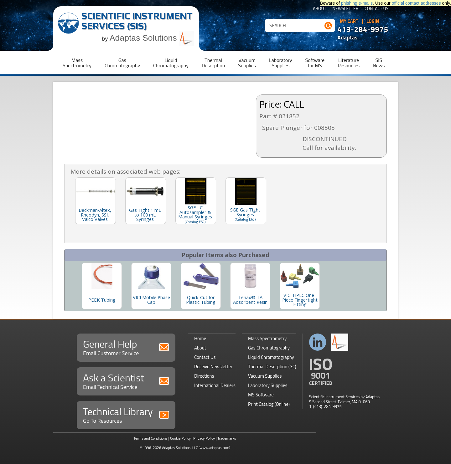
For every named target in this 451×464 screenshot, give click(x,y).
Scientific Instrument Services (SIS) (137, 20)
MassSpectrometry (77, 62)
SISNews (379, 62)
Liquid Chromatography (271, 357)
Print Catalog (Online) (269, 404)
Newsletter (346, 9)
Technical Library (126, 414)
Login (372, 21)
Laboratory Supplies (267, 385)
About (319, 9)
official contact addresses (416, 3)
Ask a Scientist (126, 380)
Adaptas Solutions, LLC (180, 448)
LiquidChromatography (171, 62)
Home (200, 338)
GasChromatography (122, 62)
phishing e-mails (357, 3)
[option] (102, 286)
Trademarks (226, 438)
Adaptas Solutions (152, 38)
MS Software (261, 394)
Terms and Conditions (150, 438)
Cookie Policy (180, 438)
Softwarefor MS (315, 62)
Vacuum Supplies (265, 376)
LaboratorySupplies (280, 62)
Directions (204, 376)
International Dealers (215, 385)
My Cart (349, 21)
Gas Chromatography (269, 347)
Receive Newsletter (213, 366)
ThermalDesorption (213, 62)
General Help (126, 346)
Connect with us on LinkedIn (317, 342)
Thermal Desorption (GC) (272, 366)
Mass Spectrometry (267, 338)
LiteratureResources (349, 62)
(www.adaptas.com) (214, 448)
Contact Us (376, 9)
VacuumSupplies (247, 62)
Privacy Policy (204, 438)
